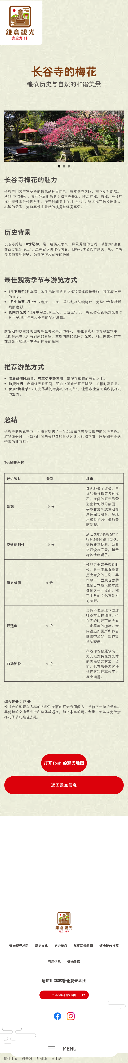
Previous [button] (9, 134)
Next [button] (119, 134)
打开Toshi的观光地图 (64, 763)
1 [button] (59, 166)
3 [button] (69, 166)
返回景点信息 (64, 785)
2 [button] (64, 166)
